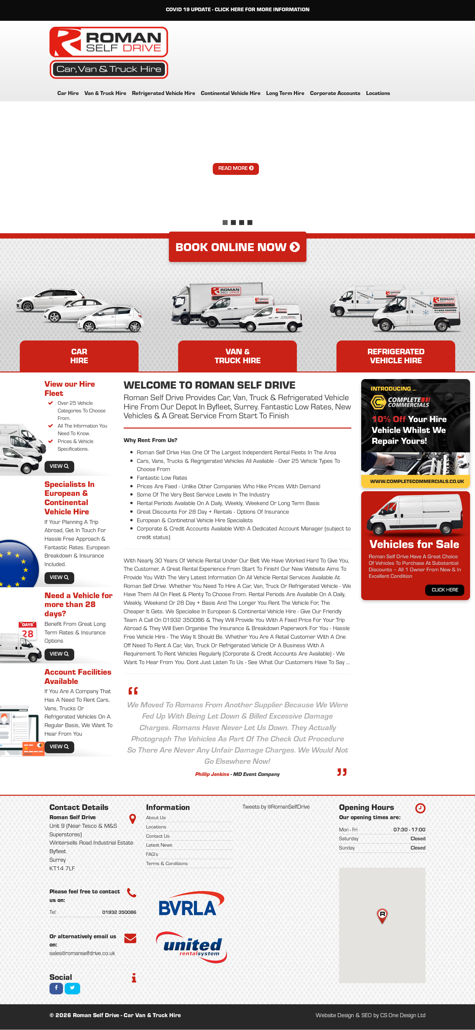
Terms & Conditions (167, 863)
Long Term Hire (285, 93)
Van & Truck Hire (105, 93)
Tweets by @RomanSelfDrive (276, 806)
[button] (382, 917)
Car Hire (68, 93)
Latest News (159, 845)
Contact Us (158, 836)
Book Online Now (237, 246)
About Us (156, 817)
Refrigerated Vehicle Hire (163, 93)
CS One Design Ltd (402, 1015)
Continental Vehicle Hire (231, 93)
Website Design (333, 1015)
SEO (365, 1015)
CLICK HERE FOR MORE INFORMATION (262, 9)
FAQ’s (152, 854)
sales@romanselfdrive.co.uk (82, 953)
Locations (378, 93)
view (59, 466)
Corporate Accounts (335, 93)
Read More (236, 168)
